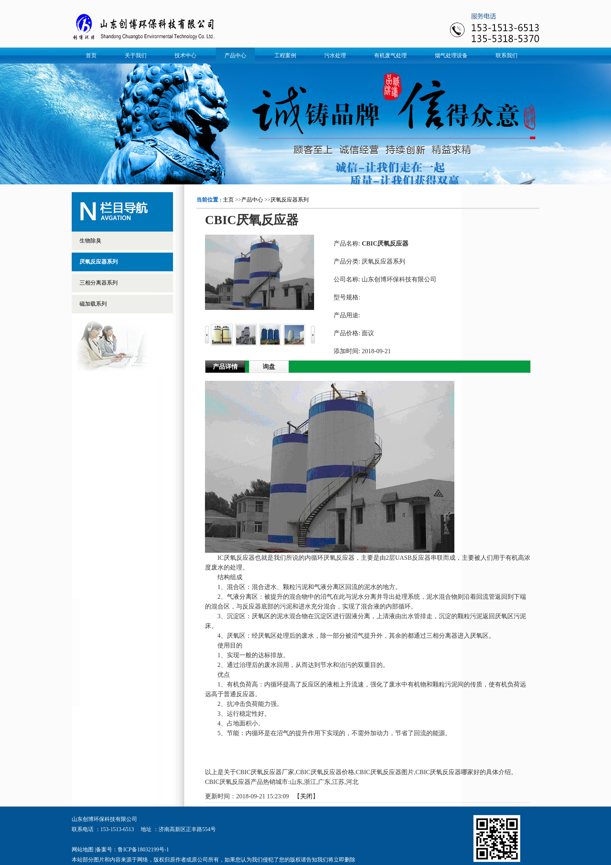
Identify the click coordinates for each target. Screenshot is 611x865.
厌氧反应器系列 (289, 200)
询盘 (269, 366)
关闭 (306, 796)
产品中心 (252, 200)
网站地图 (83, 850)
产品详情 (225, 366)
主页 (228, 200)
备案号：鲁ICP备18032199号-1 (132, 850)
